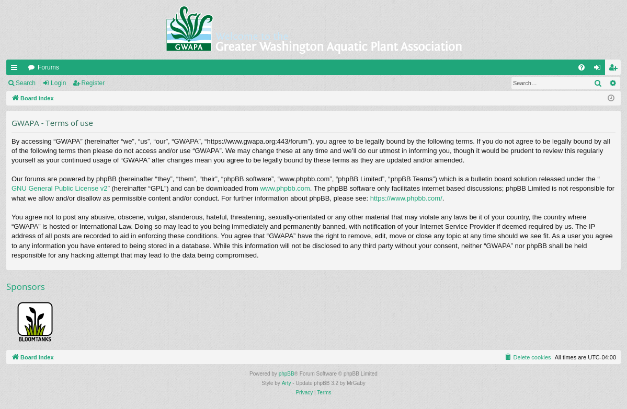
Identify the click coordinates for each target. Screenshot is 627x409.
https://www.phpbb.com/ (406, 198)
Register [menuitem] (615, 69)
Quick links (16, 69)
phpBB (286, 374)
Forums (48, 67)
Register (93, 83)
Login (58, 83)
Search (26, 83)
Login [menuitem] (599, 69)
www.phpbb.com (285, 188)
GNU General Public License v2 (60, 188)
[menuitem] (581, 67)
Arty (286, 383)
